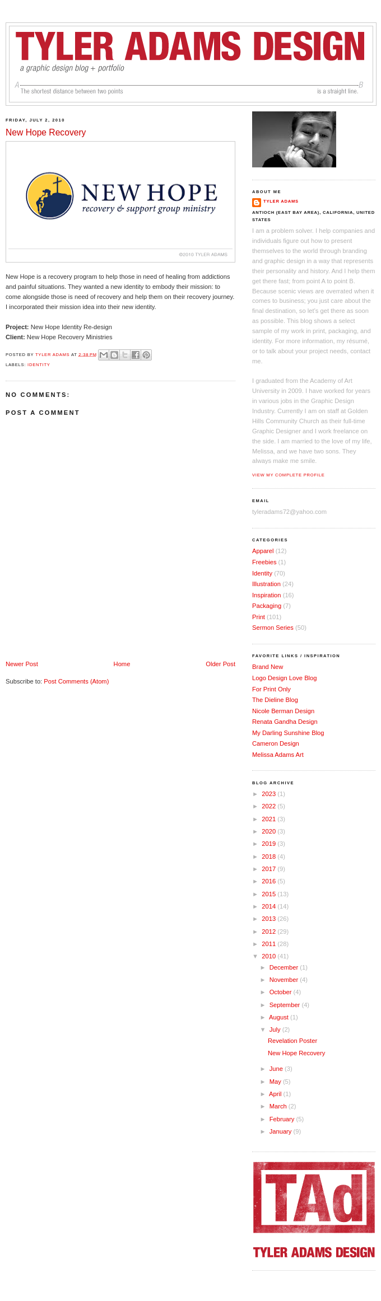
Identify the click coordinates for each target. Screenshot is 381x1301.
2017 (269, 868)
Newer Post (22, 664)
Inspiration (266, 595)
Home (122, 664)
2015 (269, 894)
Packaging (266, 605)
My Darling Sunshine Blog (288, 732)
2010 (269, 956)
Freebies (264, 562)
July (276, 1029)
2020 (269, 831)
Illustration (266, 584)
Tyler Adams (281, 201)
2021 (269, 819)
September (286, 1005)
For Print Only (271, 689)
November (285, 979)
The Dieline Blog (275, 699)
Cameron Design (275, 743)
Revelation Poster (292, 1040)
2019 (269, 843)
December (285, 967)
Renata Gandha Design (285, 721)
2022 (269, 806)
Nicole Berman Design (283, 711)
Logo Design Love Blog (284, 678)
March (279, 1106)
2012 (269, 931)
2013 (269, 918)
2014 (269, 906)
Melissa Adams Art (278, 754)
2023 (269, 793)
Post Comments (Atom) (76, 681)
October (282, 992)
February (283, 1119)
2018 (269, 856)
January (282, 1131)
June (277, 1068)
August (279, 1017)
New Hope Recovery (296, 1053)
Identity (38, 364)
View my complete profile (288, 475)
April (276, 1094)
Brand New (267, 666)
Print (258, 617)
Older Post (220, 664)
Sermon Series (273, 627)
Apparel (263, 550)
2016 (269, 881)
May (276, 1081)
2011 (269, 943)
